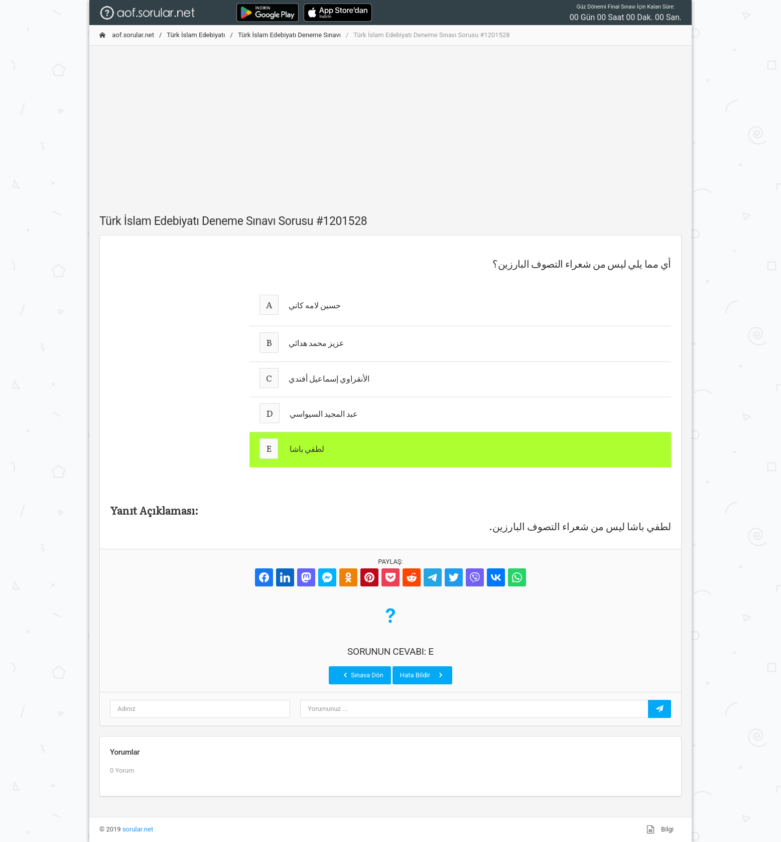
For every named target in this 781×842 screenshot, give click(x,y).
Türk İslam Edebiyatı (196, 35)
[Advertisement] (390, 124)
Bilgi (660, 829)
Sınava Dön (362, 675)
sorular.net (137, 829)
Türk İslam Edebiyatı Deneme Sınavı (289, 35)
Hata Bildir (422, 675)
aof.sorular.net (126, 35)
